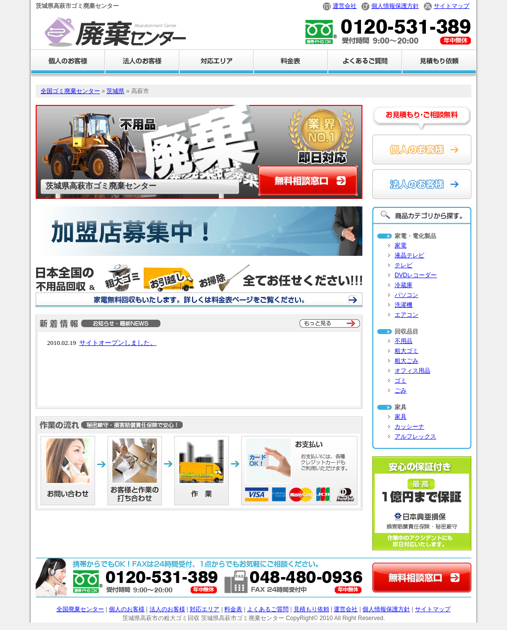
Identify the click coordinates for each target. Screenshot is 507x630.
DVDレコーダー (416, 275)
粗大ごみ (406, 360)
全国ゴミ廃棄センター (70, 91)
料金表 (233, 609)
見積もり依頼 (311, 609)
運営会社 (344, 5)
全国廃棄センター (80, 609)
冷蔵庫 (403, 285)
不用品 (403, 341)
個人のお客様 (127, 609)
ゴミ (400, 380)
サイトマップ (451, 5)
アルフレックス (415, 436)
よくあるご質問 (268, 609)
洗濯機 (403, 304)
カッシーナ (409, 426)
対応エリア (204, 609)
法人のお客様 (167, 609)
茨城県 (115, 91)
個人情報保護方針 (395, 5)
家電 (400, 245)
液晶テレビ (409, 255)
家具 (400, 416)
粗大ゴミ (406, 350)
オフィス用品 (412, 370)
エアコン (406, 314)
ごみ (400, 390)
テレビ (403, 265)
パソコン (406, 294)
